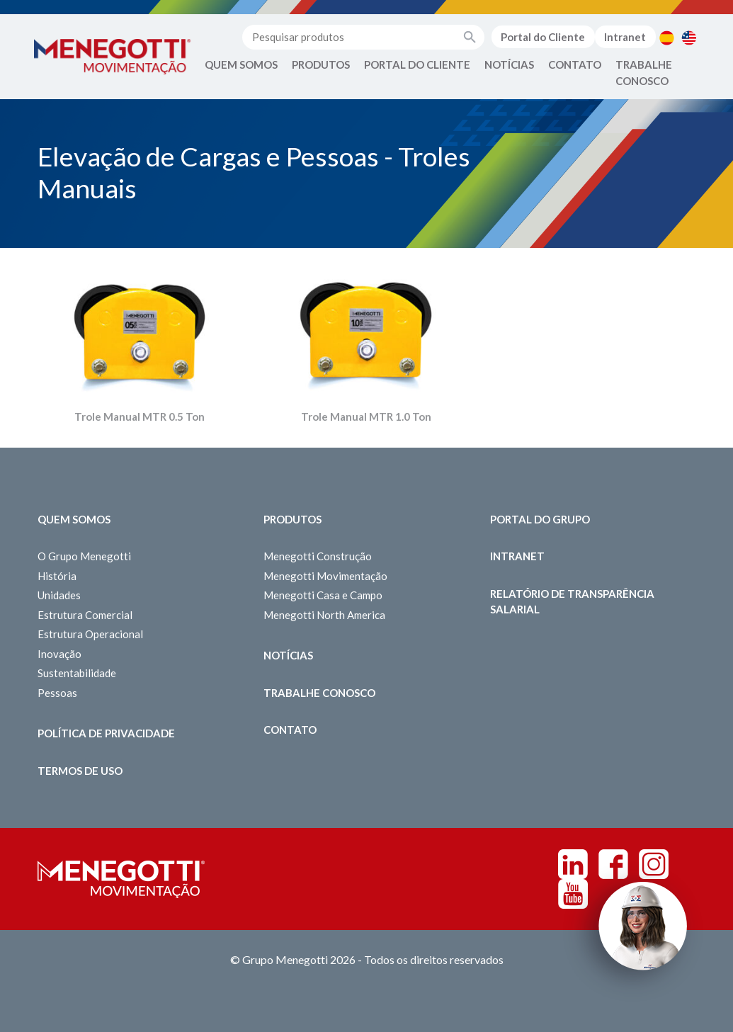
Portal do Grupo (540, 519)
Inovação (59, 653)
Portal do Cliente (543, 36)
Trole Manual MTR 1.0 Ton (366, 416)
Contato (574, 64)
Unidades (59, 595)
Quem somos (74, 519)
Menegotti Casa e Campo (322, 595)
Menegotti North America (324, 614)
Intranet (625, 36)
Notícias (509, 64)
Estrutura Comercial (85, 614)
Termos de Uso (80, 770)
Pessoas (57, 692)
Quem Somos (241, 64)
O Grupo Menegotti (84, 556)
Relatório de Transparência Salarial (572, 601)
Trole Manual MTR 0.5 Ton (139, 416)
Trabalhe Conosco (643, 72)
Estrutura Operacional (90, 634)
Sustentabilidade (77, 673)
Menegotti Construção (317, 556)
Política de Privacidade (106, 733)
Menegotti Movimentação (325, 575)
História (57, 575)
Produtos (321, 64)
